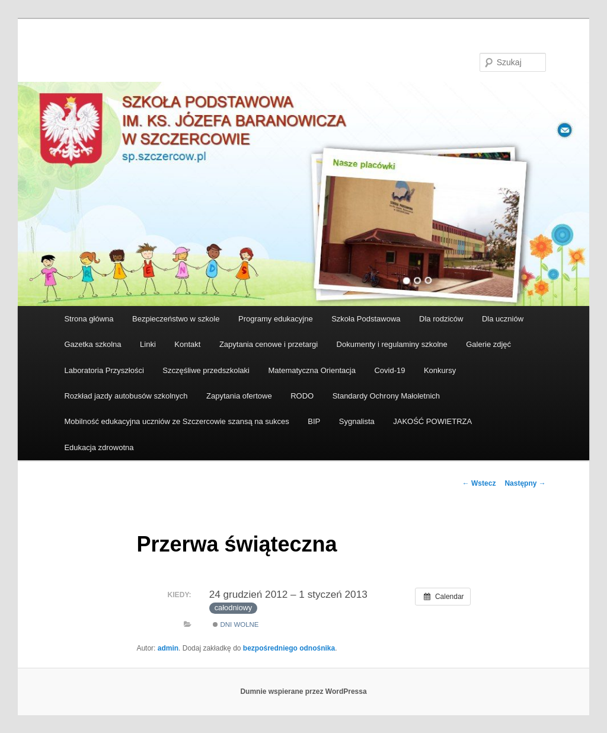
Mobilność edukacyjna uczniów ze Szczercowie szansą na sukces (176, 421)
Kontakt (187, 344)
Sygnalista (357, 421)
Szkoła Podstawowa (365, 318)
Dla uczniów (502, 318)
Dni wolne (235, 624)
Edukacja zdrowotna (98, 447)
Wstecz (479, 483)
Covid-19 (389, 370)
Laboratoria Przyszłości (103, 370)
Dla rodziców (441, 318)
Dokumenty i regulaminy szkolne (392, 344)
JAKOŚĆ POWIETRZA (432, 421)
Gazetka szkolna (92, 344)
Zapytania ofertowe (239, 395)
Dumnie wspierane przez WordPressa (303, 691)
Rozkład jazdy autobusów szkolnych (125, 395)
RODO (302, 395)
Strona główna (88, 318)
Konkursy (440, 370)
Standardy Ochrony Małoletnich (386, 395)
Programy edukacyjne (275, 318)
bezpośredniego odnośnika (289, 648)
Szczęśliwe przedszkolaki (206, 370)
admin (168, 648)
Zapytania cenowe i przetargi (268, 344)
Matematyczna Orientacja (312, 370)
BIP (314, 421)
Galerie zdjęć (488, 344)
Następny (524, 483)
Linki (148, 344)
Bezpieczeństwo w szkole (175, 318)
